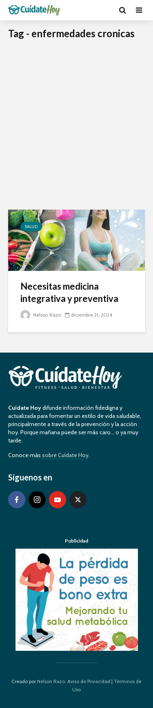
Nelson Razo (40, 315)
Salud (31, 226)
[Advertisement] (76, 128)
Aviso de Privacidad (88, 681)
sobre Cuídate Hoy (65, 455)
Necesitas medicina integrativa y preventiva (69, 292)
